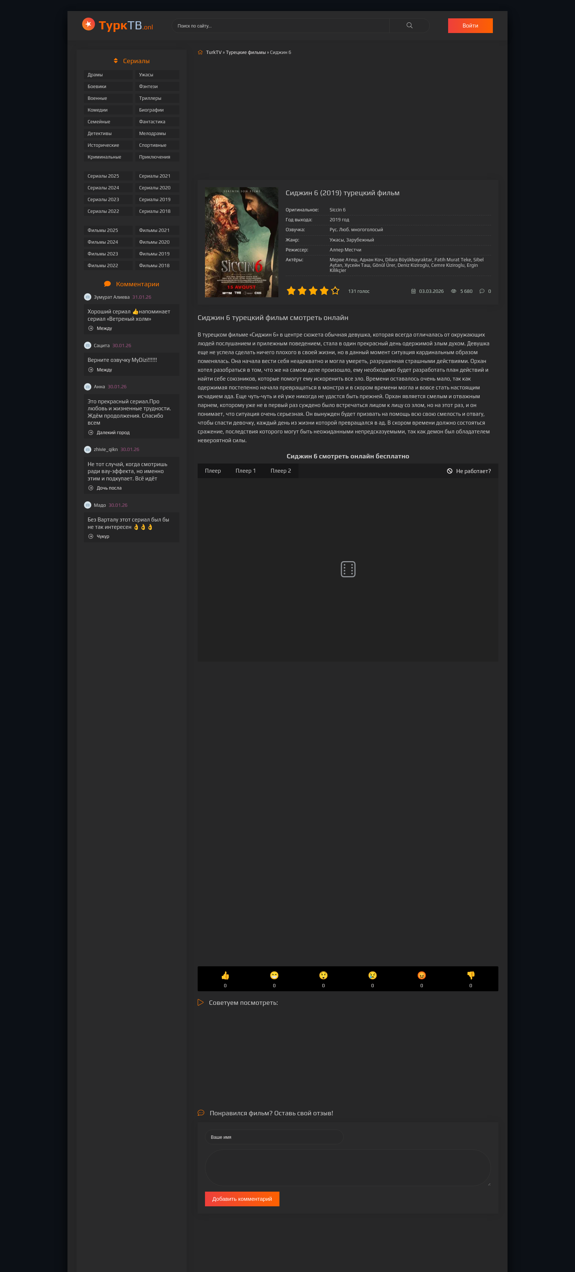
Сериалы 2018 (155, 211)
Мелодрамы (152, 133)
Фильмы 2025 (103, 230)
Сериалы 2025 (103, 176)
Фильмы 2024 (103, 242)
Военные (97, 98)
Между (100, 328)
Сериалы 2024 (103, 187)
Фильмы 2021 (154, 230)
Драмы (95, 74)
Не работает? (469, 471)
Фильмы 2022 (103, 265)
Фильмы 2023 (103, 254)
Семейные (99, 121)
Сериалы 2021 (155, 176)
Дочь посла (105, 488)
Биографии (151, 110)
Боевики (97, 86)
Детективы (100, 133)
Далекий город (109, 432)
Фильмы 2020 (154, 242)
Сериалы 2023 (103, 199)
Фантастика (152, 121)
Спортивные (152, 145)
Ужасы (146, 74)
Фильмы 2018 (154, 265)
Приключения (154, 157)
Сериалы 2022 (103, 211)
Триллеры (150, 98)
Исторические (103, 145)
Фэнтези (148, 86)
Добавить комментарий (242, 1199)
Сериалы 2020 (155, 187)
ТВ (126, 25)
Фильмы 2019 (154, 254)
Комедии (98, 110)
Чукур (98, 536)
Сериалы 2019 (155, 199)
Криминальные (104, 157)
